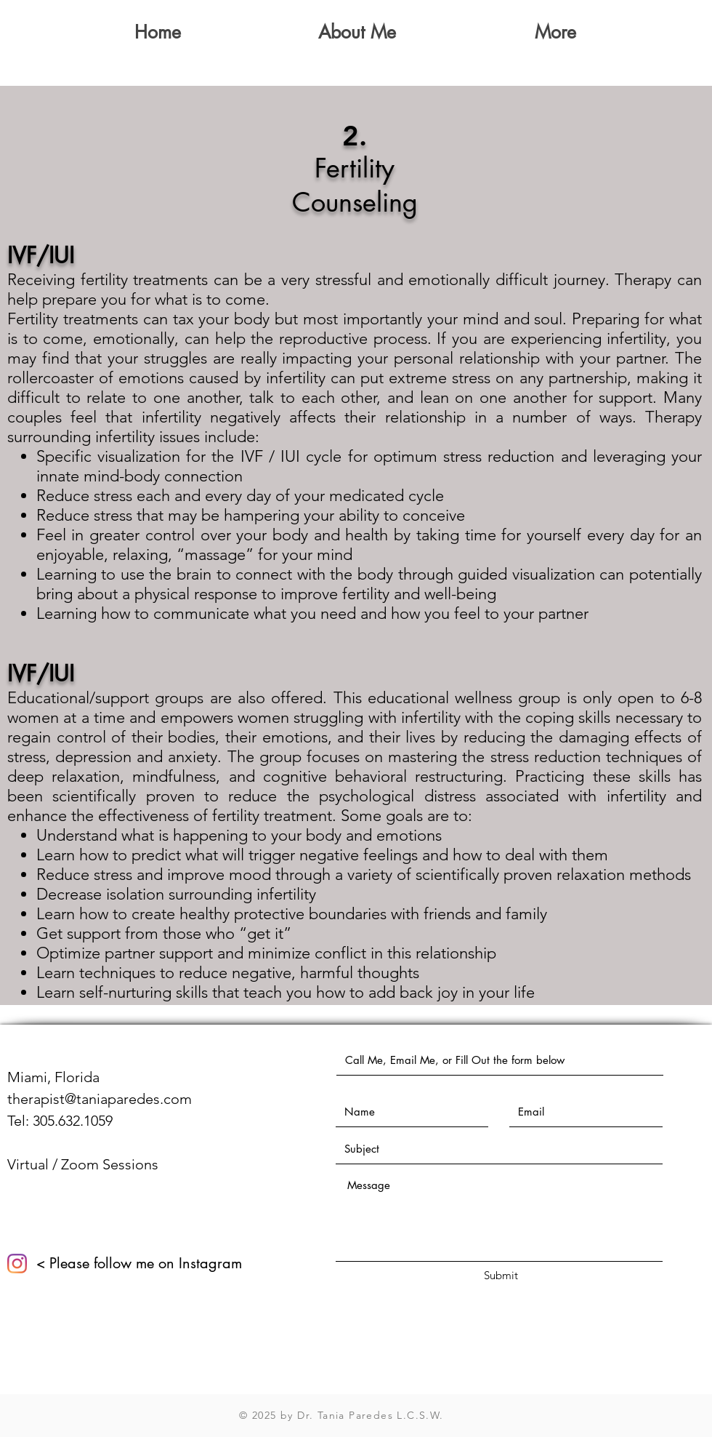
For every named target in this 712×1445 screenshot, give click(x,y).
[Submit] (500, 1275)
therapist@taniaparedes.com (99, 1099)
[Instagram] (17, 1263)
